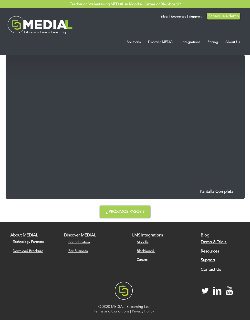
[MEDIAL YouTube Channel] (229, 290)
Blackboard (170, 4)
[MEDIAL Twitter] (205, 290)
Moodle (135, 4)
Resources (178, 16)
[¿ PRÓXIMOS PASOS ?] (125, 212)
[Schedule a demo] (223, 16)
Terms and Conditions (111, 311)
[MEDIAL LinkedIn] (217, 290)
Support (195, 16)
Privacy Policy (143, 311)
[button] (133, 42)
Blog (164, 16)
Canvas (149, 4)
